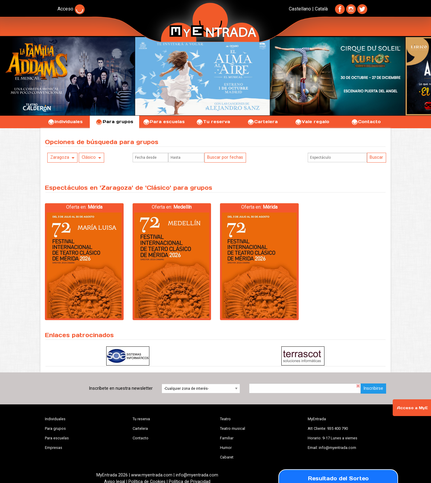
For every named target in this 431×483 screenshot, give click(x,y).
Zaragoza (59, 157)
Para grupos (114, 121)
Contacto (366, 121)
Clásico (89, 157)
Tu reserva (213, 121)
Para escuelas (164, 121)
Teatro (225, 419)
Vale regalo (312, 121)
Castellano (300, 9)
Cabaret (226, 457)
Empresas (53, 447)
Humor (226, 447)
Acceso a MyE (412, 407)
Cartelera (262, 121)
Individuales (65, 121)
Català (321, 9)
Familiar (226, 438)
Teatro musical (232, 428)
